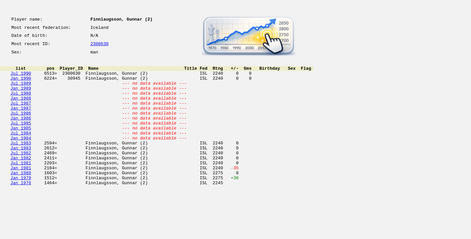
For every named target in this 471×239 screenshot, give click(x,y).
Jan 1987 (20, 121)
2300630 (99, 47)
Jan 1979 (20, 204)
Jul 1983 (20, 163)
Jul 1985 (20, 139)
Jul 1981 (20, 187)
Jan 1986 (20, 133)
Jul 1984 (20, 151)
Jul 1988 (20, 103)
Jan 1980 (20, 198)
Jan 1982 (20, 181)
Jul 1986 (20, 127)
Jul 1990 (20, 79)
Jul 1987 (20, 115)
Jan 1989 (20, 97)
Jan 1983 (20, 169)
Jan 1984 (20, 157)
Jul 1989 (20, 91)
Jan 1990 (20, 85)
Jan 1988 (20, 109)
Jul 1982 (20, 175)
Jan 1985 (20, 145)
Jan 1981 (20, 193)
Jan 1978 (20, 210)
